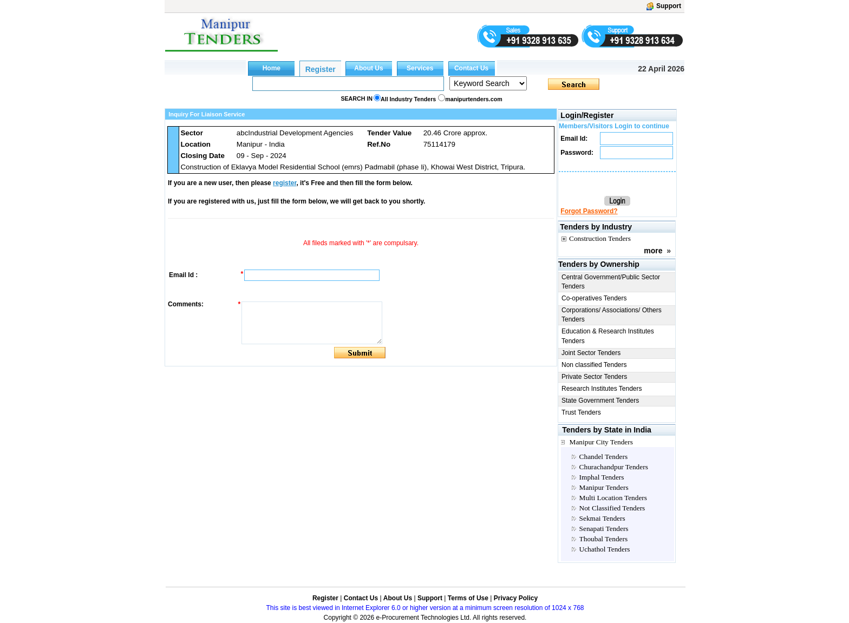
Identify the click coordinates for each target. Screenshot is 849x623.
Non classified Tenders (594, 365)
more (653, 250)
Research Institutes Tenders (601, 388)
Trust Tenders (581, 412)
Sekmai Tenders (602, 518)
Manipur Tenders (604, 487)
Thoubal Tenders (603, 539)
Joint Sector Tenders (591, 353)
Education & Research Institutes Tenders (607, 335)
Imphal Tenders (601, 477)
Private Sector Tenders (594, 377)
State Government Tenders (600, 400)
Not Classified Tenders (612, 508)
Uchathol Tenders (604, 549)
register (284, 183)
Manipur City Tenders (601, 442)
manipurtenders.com (473, 99)
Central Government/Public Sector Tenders (610, 281)
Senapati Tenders (604, 528)
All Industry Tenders (408, 99)
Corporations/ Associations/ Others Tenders (611, 314)
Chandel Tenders (603, 457)
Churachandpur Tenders (613, 467)
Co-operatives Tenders (594, 298)
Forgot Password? (588, 211)
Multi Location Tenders (613, 498)
